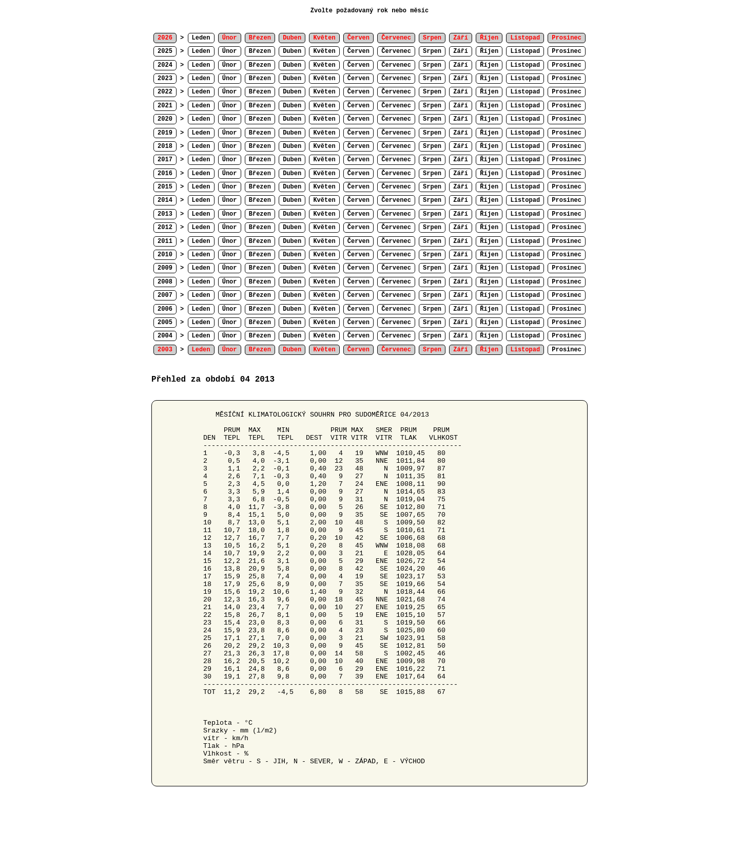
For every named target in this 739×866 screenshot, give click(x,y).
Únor (229, 51)
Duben (292, 51)
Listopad (525, 51)
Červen (358, 51)
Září (460, 51)
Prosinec (566, 51)
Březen (260, 51)
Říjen (489, 51)
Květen (324, 51)
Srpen (432, 51)
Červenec (396, 51)
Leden (201, 38)
